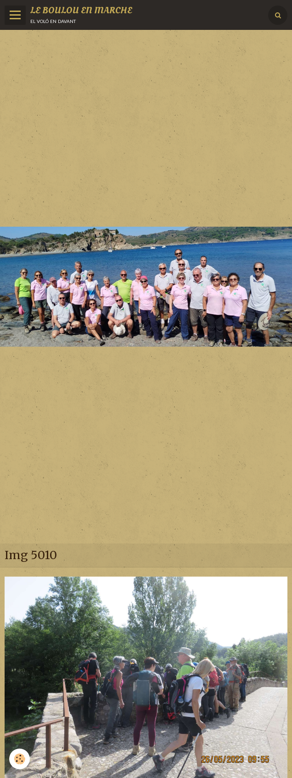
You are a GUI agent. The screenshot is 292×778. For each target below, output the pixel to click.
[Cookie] (19, 759)
